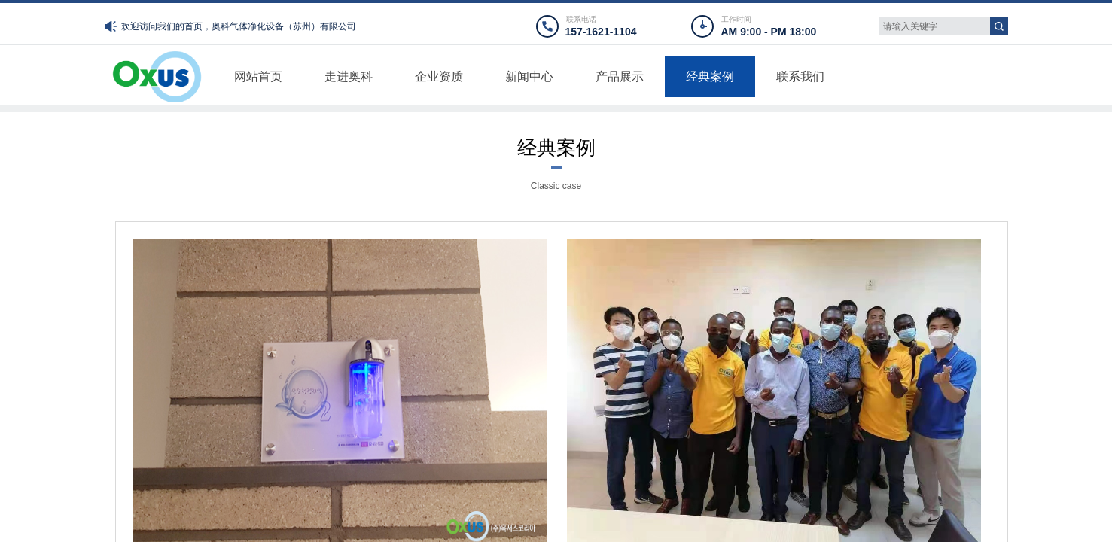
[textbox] (934, 26)
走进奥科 (348, 76)
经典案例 (710, 76)
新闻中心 (529, 76)
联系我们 (800, 76)
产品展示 (620, 76)
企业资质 (439, 76)
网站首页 (258, 76)
